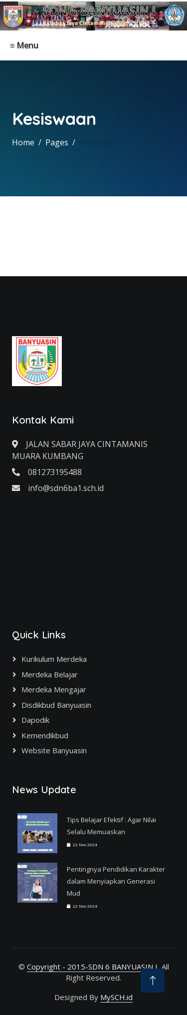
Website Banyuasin (54, 750)
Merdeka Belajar (49, 674)
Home (23, 142)
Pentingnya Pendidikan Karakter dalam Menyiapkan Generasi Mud (116, 881)
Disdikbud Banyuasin (56, 705)
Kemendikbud (44, 735)
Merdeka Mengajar (53, 689)
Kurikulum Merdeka (54, 659)
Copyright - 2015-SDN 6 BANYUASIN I (92, 967)
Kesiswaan (99, 142)
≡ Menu (24, 45)
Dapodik (35, 720)
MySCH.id (116, 997)
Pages (56, 142)
